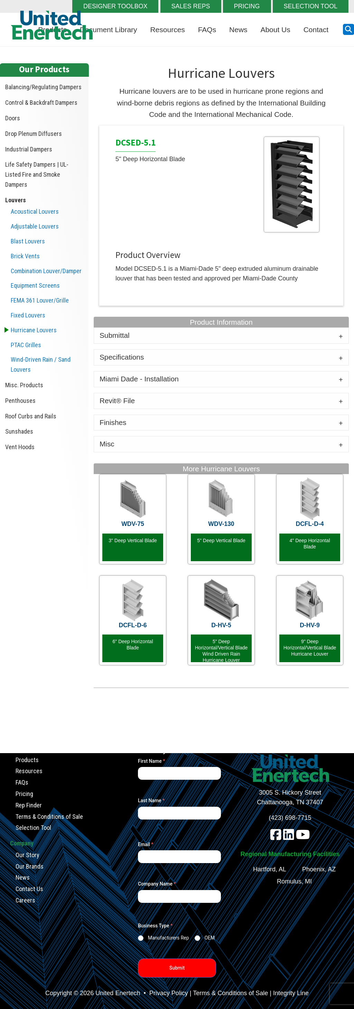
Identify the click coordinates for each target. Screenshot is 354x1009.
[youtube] (303, 837)
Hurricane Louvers (34, 330)
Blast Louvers (28, 241)
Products (27, 759)
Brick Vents (25, 256)
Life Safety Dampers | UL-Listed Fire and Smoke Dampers (36, 174)
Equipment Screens (35, 285)
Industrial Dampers (28, 149)
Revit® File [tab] (117, 401)
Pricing (24, 793)
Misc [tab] (107, 444)
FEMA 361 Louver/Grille (40, 300)
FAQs (207, 30)
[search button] (348, 29)
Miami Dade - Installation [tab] (139, 379)
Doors (12, 118)
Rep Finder (29, 804)
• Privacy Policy (165, 993)
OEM (209, 938)
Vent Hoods (20, 447)
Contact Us (29, 888)
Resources (167, 30)
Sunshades (19, 431)
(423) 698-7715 (290, 817)
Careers (25, 900)
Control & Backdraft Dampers (41, 102)
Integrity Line (291, 993)
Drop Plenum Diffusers (33, 133)
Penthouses (20, 400)
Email (145, 844)
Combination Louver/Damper (46, 271)
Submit (177, 968)
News (238, 30)
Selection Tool (33, 827)
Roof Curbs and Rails (30, 416)
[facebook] (275, 837)
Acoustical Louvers (35, 211)
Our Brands (30, 866)
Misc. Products (24, 385)
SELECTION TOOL (310, 6)
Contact (316, 30)
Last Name (151, 800)
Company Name (157, 884)
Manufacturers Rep (168, 938)
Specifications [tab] (122, 357)
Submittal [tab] (115, 335)
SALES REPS (190, 6)
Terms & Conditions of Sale (49, 816)
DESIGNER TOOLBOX (115, 6)
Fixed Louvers (28, 315)
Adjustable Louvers (35, 226)
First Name (151, 761)
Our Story (27, 854)
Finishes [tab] (113, 422)
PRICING (247, 6)
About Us (275, 30)
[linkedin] (288, 837)
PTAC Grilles (26, 345)
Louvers (15, 200)
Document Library (108, 30)
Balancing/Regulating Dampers (43, 87)
